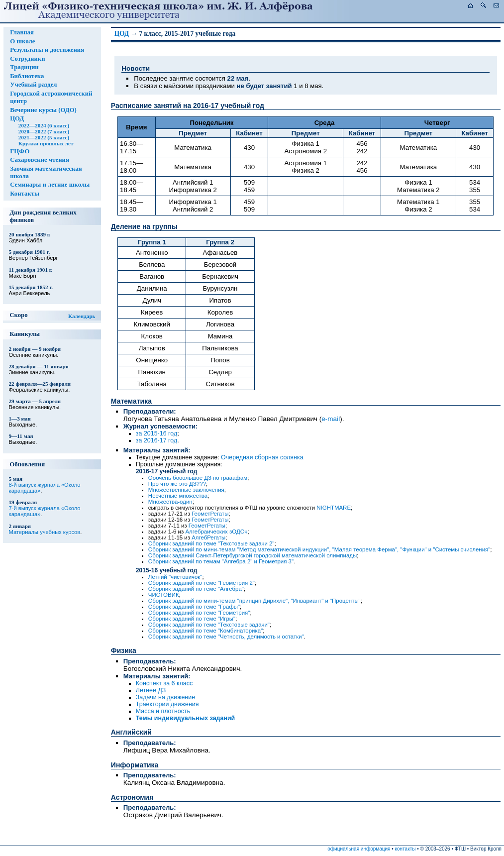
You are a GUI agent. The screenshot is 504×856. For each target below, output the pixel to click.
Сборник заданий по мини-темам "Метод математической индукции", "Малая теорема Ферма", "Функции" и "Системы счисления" (319, 549)
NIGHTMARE (333, 508)
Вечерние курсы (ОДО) (43, 110)
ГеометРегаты (210, 514)
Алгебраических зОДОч (216, 532)
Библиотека (27, 76)
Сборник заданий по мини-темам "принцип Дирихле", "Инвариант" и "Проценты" (254, 601)
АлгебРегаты (208, 537)
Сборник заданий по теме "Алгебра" (196, 589)
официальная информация (358, 849)
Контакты (24, 193)
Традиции (24, 67)
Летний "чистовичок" (175, 577)
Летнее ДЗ (151, 690)
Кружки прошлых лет (46, 143)
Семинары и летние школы (50, 184)
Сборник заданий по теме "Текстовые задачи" (209, 625)
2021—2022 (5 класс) (43, 137)
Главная (22, 32)
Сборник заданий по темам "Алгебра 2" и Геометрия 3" (221, 561)
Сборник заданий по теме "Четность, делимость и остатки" (226, 637)
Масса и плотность (163, 711)
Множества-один (170, 502)
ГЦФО (19, 151)
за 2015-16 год (156, 433)
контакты (405, 849)
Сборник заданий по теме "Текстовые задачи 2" (211, 543)
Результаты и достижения (47, 49)
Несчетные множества (177, 496)
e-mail (330, 419)
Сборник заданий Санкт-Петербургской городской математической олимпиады (252, 555)
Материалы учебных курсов (45, 532)
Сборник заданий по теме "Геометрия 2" (201, 583)
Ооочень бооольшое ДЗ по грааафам (197, 478)
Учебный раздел (33, 84)
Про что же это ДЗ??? (177, 484)
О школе (22, 41)
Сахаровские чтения (39, 159)
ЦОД (17, 118)
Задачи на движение (165, 697)
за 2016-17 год (156, 440)
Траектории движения (167, 704)
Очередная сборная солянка (262, 457)
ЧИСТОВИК (163, 595)
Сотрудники (27, 58)
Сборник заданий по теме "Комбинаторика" (205, 631)
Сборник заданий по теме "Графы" (194, 607)
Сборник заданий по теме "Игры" (191, 619)
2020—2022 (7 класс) (43, 131)
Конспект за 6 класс (164, 683)
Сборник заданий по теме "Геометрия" (199, 613)
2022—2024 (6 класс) (43, 125)
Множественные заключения (186, 490)
